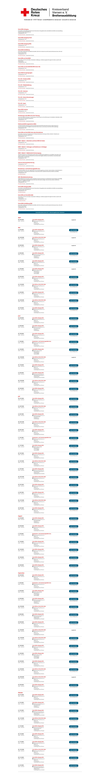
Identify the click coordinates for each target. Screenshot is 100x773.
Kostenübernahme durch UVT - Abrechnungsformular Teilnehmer (50, 212)
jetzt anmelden (73, 230)
